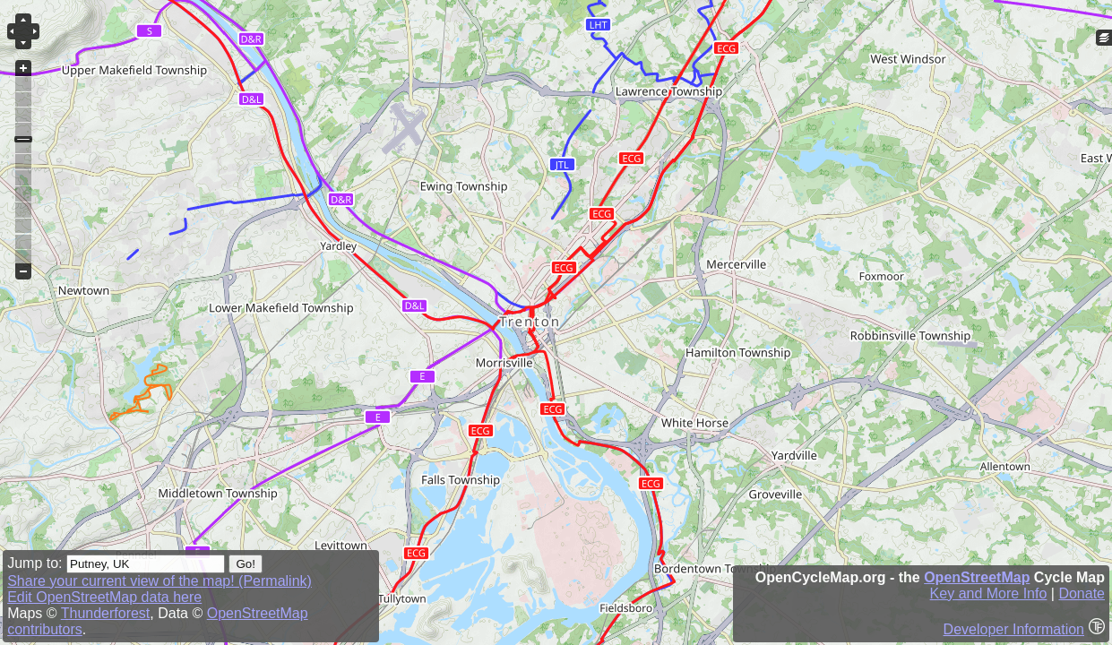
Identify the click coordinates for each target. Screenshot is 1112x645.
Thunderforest (106, 613)
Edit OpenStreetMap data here (104, 597)
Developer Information (1014, 629)
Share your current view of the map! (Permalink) (159, 581)
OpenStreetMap (977, 577)
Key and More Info (988, 593)
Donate (1081, 593)
